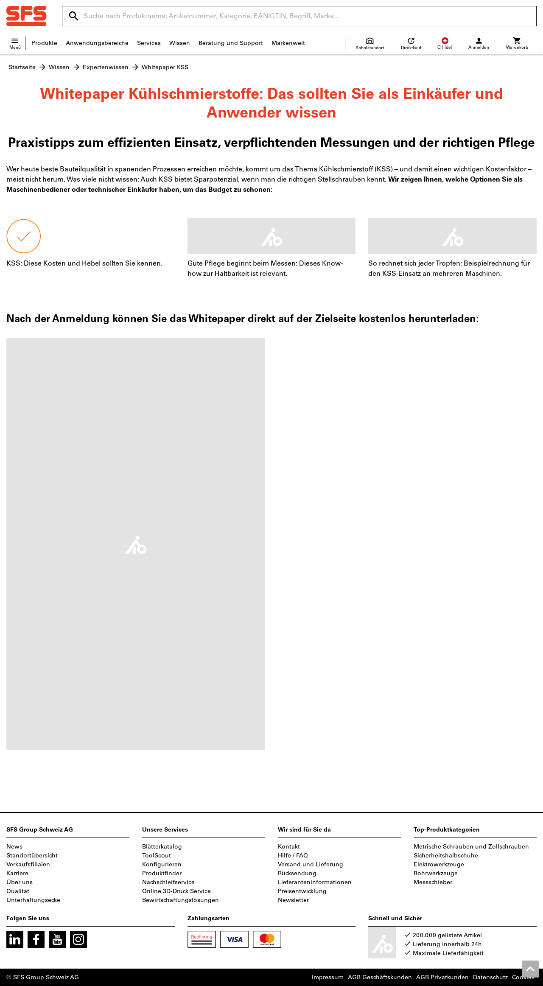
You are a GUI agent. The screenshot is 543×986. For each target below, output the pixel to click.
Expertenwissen (106, 67)
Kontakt (289, 846)
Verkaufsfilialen (28, 864)
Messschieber (433, 882)
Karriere (17, 873)
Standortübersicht (32, 855)
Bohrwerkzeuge (436, 873)
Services (149, 43)
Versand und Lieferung (310, 864)
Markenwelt (288, 43)
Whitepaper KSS (165, 67)
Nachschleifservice (168, 882)
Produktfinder (162, 873)
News (14, 846)
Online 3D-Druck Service (176, 891)
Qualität (17, 891)
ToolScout (156, 855)
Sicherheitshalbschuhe (446, 855)
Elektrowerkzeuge (439, 864)
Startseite (22, 67)
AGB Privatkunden (442, 977)
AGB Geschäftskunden (380, 977)
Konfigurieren (162, 864)
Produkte (44, 43)
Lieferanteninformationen (315, 882)
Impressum (328, 977)
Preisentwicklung (302, 891)
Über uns (19, 882)
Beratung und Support (231, 43)
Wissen (179, 43)
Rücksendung (297, 873)
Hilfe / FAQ (293, 855)
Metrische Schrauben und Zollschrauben (471, 846)
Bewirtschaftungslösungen (180, 900)
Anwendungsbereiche (97, 43)
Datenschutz (490, 977)
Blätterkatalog (162, 846)
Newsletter (293, 900)
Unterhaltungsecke (33, 900)
